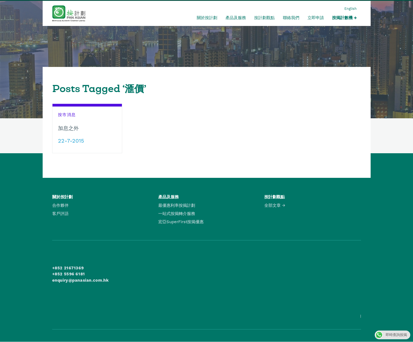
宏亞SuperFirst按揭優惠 (181, 221)
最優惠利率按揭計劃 (176, 205)
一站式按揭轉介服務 (176, 213)
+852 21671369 (68, 268)
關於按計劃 (207, 17)
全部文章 (272, 205)
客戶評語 (60, 213)
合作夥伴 (60, 205)
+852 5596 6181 (68, 274)
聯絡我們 (291, 17)
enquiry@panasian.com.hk (80, 280)
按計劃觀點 (264, 17)
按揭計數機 (342, 17)
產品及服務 (235, 17)
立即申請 (315, 17)
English (350, 9)
